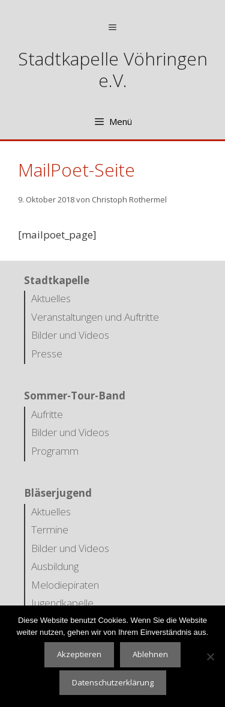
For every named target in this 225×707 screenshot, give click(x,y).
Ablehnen (150, 654)
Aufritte (47, 414)
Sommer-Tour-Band (74, 395)
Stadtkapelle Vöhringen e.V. (113, 69)
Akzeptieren (79, 654)
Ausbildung (55, 566)
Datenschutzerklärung (113, 682)
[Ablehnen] (210, 657)
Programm (55, 451)
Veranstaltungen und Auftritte (95, 317)
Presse (46, 353)
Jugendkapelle (62, 603)
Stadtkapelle (56, 280)
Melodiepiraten (65, 585)
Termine (49, 529)
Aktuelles (51, 298)
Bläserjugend (58, 493)
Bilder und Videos (70, 335)
